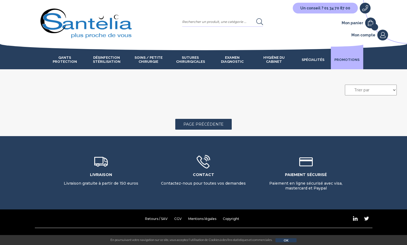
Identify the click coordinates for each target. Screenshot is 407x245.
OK (286, 240)
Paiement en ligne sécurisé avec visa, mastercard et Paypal (305, 181)
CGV (178, 219)
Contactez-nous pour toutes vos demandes (203, 179)
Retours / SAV (156, 219)
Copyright (231, 219)
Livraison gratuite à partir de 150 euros (101, 179)
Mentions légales (202, 219)
